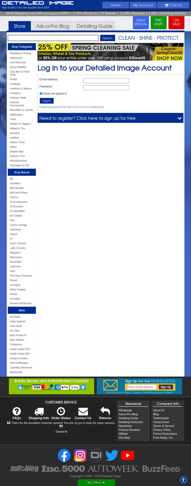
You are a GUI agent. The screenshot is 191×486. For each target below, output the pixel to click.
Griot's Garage (18, 224)
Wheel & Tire (17, 128)
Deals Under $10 (20, 348)
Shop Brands (21, 172)
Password (45, 86)
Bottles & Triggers (20, 123)
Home (116, 4)
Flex (12, 220)
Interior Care (17, 142)
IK (11, 238)
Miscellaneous (18, 160)
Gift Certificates (19, 362)
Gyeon (14, 234)
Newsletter (125, 425)
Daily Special (17, 321)
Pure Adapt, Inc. (163, 437)
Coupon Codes (19, 358)
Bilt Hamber (17, 187)
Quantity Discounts (21, 367)
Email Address (48, 79)
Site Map (124, 437)
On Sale (15, 330)
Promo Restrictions (165, 433)
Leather (14, 137)
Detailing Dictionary (131, 422)
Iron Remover (18, 62)
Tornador (15, 298)
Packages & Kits (19, 165)
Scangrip (15, 284)
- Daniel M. (61, 431)
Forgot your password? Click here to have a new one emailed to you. (71, 107)
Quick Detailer (18, 66)
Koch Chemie (18, 243)
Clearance (16, 344)
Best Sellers (17, 339)
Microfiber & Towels (21, 109)
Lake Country (18, 247)
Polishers (15, 93)
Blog (156, 414)
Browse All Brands (21, 303)
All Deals (15, 316)
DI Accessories (19, 201)
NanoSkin (15, 261)
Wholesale (16, 372)
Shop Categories (22, 46)
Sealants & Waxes (21, 88)
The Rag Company (21, 275)
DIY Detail (16, 215)
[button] (183, 480)
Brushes (15, 132)
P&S (12, 270)
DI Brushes (16, 206)
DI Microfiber (17, 210)
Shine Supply (18, 289)
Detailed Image (38, 3)
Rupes (14, 280)
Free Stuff (16, 325)
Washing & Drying (20, 53)
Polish (13, 79)
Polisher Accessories (17, 104)
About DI (158, 410)
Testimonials (161, 418)
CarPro (14, 197)
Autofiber (15, 183)
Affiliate (123, 433)
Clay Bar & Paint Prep (19, 73)
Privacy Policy (162, 429)
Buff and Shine (18, 192)
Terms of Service (163, 425)
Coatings (15, 83)
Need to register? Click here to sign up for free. (88, 118)
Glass (13, 146)
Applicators (16, 114)
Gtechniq (15, 229)
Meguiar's (15, 252)
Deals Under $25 (20, 353)
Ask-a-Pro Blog (128, 414)
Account (143, 4)
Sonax (14, 294)
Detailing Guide (128, 418)
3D (11, 178)
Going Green (161, 422)
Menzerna (16, 257)
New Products (18, 335)
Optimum (15, 266)
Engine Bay (17, 151)
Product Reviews (129, 429)
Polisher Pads (18, 97)
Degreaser (16, 57)
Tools (13, 119)
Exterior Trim (17, 156)
